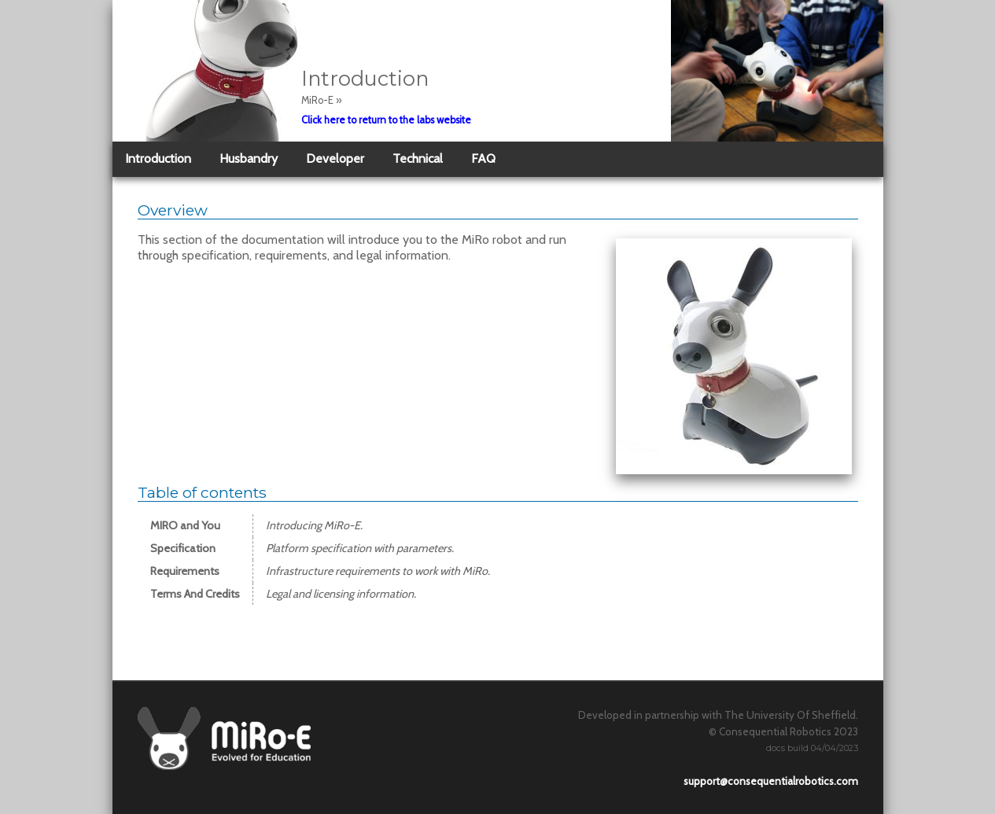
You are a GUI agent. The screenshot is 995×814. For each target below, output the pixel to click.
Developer (335, 158)
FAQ (483, 158)
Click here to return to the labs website (386, 120)
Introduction (158, 158)
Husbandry (248, 158)
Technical (417, 158)
